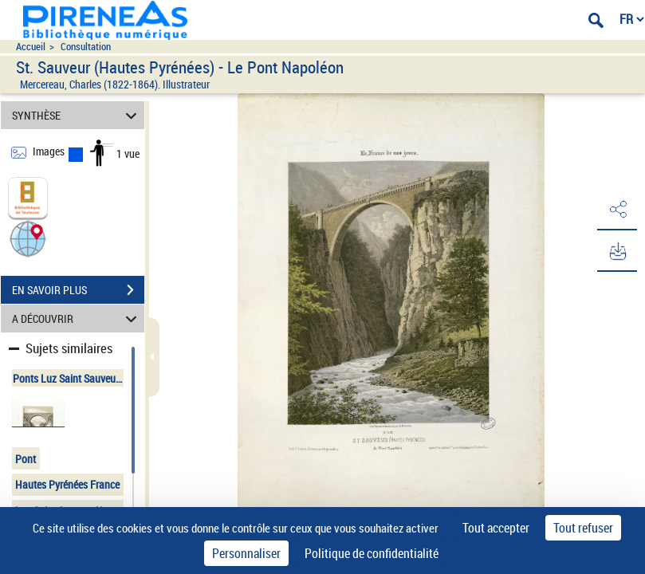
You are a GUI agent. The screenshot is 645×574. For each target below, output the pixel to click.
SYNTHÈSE (77, 115)
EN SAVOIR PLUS (78, 290)
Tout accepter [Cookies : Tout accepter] (495, 528)
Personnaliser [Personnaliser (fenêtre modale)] (246, 553)
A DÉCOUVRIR (77, 318)
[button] (28, 238)
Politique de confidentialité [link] (372, 553)
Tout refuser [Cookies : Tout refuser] (583, 528)
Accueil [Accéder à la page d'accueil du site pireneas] (30, 46)
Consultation (86, 46)
